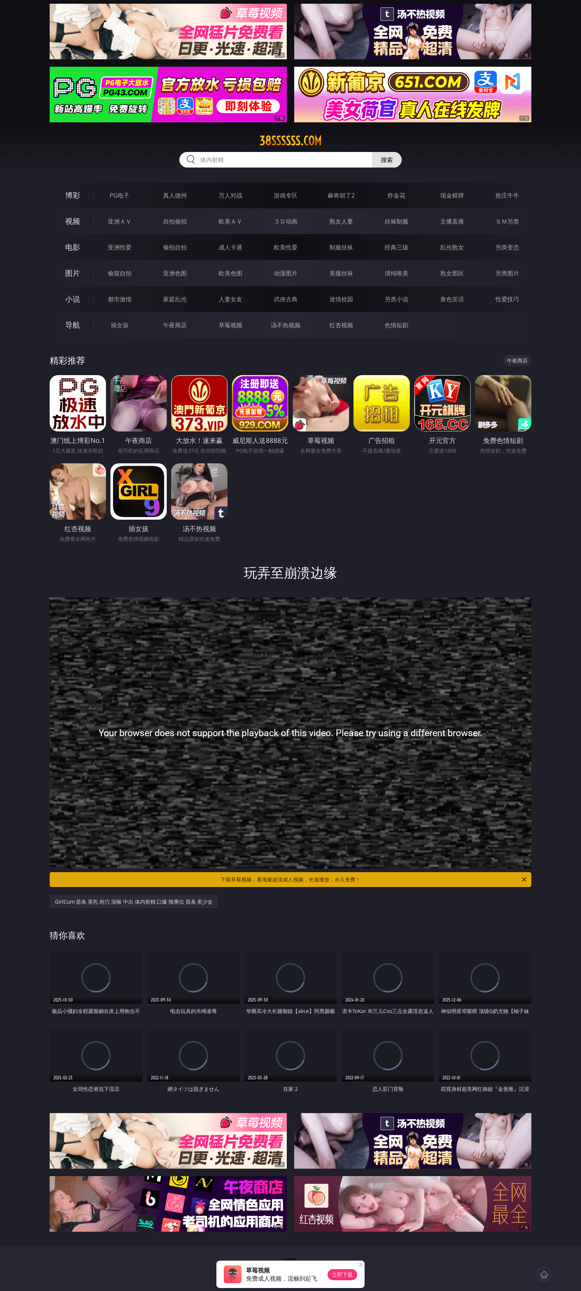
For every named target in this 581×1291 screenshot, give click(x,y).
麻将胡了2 (341, 195)
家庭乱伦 (175, 299)
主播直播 (452, 221)
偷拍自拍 (175, 247)
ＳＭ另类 (507, 221)
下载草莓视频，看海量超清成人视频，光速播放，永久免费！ (374, 879)
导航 (72, 325)
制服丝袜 (341, 247)
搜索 (387, 160)
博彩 (72, 195)
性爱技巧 (507, 299)
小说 (72, 299)
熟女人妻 (341, 221)
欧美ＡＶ (230, 221)
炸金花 (396, 195)
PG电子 (119, 195)
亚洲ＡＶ (120, 221)
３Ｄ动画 (286, 221)
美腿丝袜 (341, 273)
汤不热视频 (286, 325)
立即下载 (342, 1274)
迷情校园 (341, 299)
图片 (72, 273)
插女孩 (120, 325)
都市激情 (120, 299)
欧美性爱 (286, 247)
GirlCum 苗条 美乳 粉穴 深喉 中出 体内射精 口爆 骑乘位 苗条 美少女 (134, 901)
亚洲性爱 (120, 247)
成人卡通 (230, 247)
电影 (72, 247)
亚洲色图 (175, 273)
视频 (72, 221)
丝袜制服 (396, 221)
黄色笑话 (452, 299)
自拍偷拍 (175, 221)
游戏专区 (286, 195)
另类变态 (507, 247)
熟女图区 (452, 273)
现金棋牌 (452, 195)
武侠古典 (286, 299)
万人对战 (230, 195)
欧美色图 (230, 273)
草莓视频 (230, 325)
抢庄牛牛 (507, 195)
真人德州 (175, 195)
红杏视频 (341, 325)
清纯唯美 (396, 273)
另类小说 (396, 299)
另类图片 (507, 273)
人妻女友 (230, 299)
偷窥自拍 (120, 273)
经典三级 (396, 247)
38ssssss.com (290, 140)
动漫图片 (286, 273)
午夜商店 (175, 325)
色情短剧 (396, 325)
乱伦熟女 (452, 247)
